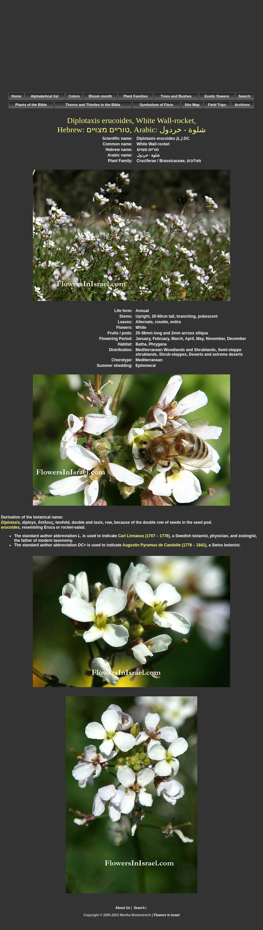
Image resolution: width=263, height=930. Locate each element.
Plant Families (135, 96)
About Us (122, 908)
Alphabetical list (45, 96)
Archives (242, 105)
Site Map (192, 105)
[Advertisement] (131, 46)
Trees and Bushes (176, 96)
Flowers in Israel (166, 915)
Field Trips (217, 105)
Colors (74, 96)
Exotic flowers (216, 96)
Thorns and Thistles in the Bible (92, 105)
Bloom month (100, 96)
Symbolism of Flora (156, 105)
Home (16, 96)
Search (244, 96)
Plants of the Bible (31, 105)
